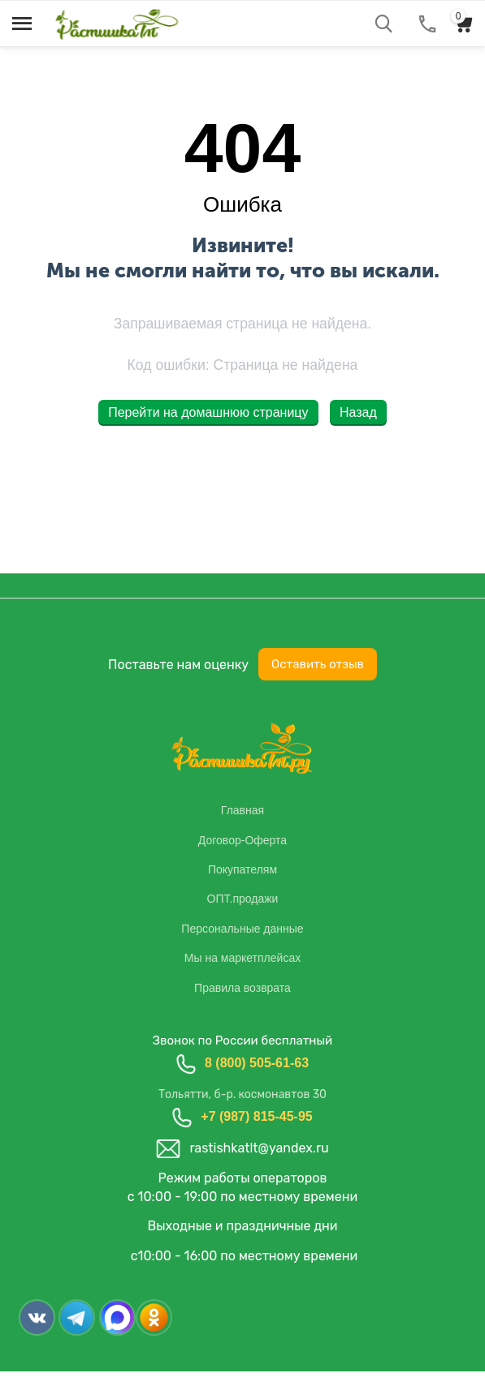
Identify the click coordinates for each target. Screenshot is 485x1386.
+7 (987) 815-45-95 (256, 1116)
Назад (358, 412)
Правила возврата (242, 987)
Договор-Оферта (242, 840)
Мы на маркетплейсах (242, 957)
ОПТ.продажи (243, 898)
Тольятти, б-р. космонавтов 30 (242, 1094)
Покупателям (242, 869)
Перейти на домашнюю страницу (208, 412)
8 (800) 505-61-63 (257, 1063)
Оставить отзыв (317, 664)
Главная (242, 810)
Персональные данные (242, 928)
